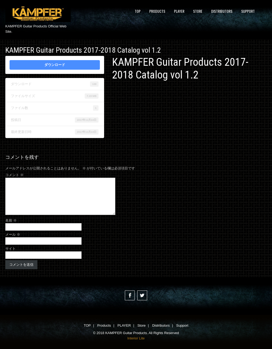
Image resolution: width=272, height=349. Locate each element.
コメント (14, 175)
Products (157, 11)
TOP (138, 11)
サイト (10, 249)
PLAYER (179, 11)
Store (197, 11)
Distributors (221, 11)
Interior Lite (135, 338)
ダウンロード (54, 65)
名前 (11, 220)
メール (12, 234)
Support (248, 11)
